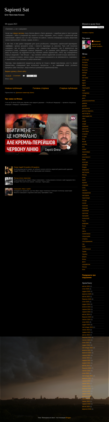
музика (84, 182)
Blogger (68, 417)
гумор (84, 95)
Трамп (84, 251)
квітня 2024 (86, 314)
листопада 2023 (87, 327)
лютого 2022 (86, 370)
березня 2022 (86, 368)
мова (11, 79)
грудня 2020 (86, 393)
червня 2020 (86, 404)
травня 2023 (86, 332)
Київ (83, 139)
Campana (97, 41)
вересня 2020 (86, 396)
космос (84, 154)
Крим (84, 159)
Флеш (84, 259)
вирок (84, 75)
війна (84, 85)
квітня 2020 (86, 406)
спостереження (87, 241)
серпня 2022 (86, 355)
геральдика (86, 88)
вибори (84, 72)
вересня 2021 (86, 378)
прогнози (85, 213)
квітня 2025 (86, 296)
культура (85, 162)
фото (84, 262)
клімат (84, 149)
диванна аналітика (88, 100)
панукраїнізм (86, 193)
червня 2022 (86, 360)
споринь (85, 239)
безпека (84, 62)
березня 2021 (86, 388)
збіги (83, 118)
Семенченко (86, 234)
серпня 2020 (86, 399)
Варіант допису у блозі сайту (15, 71)
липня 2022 (86, 358)
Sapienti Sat (16, 9)
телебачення (86, 249)
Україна (84, 254)
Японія (84, 267)
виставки (85, 78)
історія (84, 136)
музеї (84, 180)
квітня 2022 (86, 365)
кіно (83, 147)
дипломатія (86, 108)
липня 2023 (86, 330)
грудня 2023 (86, 324)
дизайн (84, 106)
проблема (85, 210)
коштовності (86, 157)
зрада (84, 124)
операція (85, 185)
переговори (86, 198)
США (83, 246)
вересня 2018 (86, 409)
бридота (85, 67)
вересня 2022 (86, 353)
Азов (83, 57)
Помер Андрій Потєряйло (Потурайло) (26, 167)
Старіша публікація (68, 88)
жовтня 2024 (86, 307)
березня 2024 (86, 317)
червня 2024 (86, 312)
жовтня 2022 (86, 350)
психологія (85, 218)
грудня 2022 (86, 345)
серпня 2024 (86, 309)
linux (83, 269)
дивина (84, 103)
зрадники (85, 126)
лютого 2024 (86, 319)
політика (85, 205)
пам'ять (84, 190)
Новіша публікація (13, 88)
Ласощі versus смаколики (22, 178)
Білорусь (85, 65)
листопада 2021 (87, 376)
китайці (84, 144)
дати (83, 98)
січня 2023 (85, 342)
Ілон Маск (85, 131)
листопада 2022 (87, 347)
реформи (85, 223)
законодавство (87, 116)
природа (85, 208)
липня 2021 (86, 383)
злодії (84, 121)
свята (84, 231)
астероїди (85, 60)
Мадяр (84, 167)
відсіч (84, 83)
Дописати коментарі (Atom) (25, 92)
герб (83, 90)
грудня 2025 (86, 291)
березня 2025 (86, 299)
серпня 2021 (86, 381)
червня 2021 (86, 386)
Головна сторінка (41, 88)
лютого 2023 (86, 340)
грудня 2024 (86, 304)
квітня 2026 (86, 286)
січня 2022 (85, 373)
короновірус (86, 152)
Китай (84, 141)
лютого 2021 (86, 391)
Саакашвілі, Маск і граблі (22, 189)
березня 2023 (86, 337)
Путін (84, 221)
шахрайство (86, 264)
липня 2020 (86, 401)
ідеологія (85, 129)
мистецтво (85, 172)
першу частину (18, 33)
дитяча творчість (87, 111)
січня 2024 (85, 322)
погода (84, 200)
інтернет (85, 134)
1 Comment (16, 75)
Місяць (84, 175)
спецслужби (86, 236)
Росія (84, 226)
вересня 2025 (86, 294)
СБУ (83, 228)
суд (83, 244)
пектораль (85, 195)
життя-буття (86, 113)
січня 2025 (85, 301)
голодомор (85, 93)
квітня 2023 (86, 335)
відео (84, 80)
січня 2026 (85, 289)
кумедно (85, 164)
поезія (84, 203)
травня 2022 (86, 363)
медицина (85, 170)
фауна (84, 256)
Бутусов (84, 70)
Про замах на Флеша (13, 99)
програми (85, 216)
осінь (84, 187)
